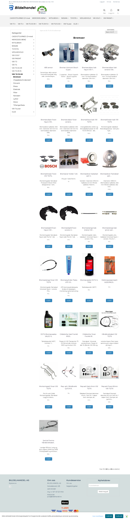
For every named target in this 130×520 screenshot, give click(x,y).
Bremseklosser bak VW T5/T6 (109, 121)
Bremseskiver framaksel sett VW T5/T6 (109, 175)
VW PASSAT (16, 58)
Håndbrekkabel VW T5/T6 (109, 338)
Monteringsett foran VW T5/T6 (48, 390)
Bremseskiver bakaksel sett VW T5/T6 (89, 175)
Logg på (102, 1)
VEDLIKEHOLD (17, 52)
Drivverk (16, 83)
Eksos (15, 86)
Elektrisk (16, 89)
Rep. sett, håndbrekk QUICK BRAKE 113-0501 (69, 390)
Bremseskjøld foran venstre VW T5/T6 (68, 229)
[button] (42, 10)
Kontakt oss (116, 1)
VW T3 (14, 62)
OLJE (14, 112)
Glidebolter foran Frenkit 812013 (89, 338)
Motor (15, 102)
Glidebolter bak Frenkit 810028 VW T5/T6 (69, 338)
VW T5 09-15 (16, 71)
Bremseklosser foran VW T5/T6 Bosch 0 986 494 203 (48, 176)
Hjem (42, 30)
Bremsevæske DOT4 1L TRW (89, 283)
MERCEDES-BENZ (19, 40)
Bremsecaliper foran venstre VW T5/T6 (69, 121)
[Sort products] (111, 32)
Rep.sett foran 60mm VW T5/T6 (109, 390)
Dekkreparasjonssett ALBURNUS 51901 (109, 283)
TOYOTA (15, 49)
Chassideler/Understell (22, 80)
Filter (15, 92)
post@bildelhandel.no (54, 501)
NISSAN (15, 46)
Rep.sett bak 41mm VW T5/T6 (89, 390)
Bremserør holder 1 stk (69, 174)
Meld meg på (103, 496)
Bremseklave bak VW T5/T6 (89, 121)
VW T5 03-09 (17, 68)
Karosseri (16, 96)
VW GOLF (15, 55)
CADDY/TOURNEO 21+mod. (22, 36)
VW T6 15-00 (17, 74)
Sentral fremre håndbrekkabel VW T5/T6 (48, 445)
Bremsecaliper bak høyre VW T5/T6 (89, 69)
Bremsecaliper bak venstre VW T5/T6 (109, 69)
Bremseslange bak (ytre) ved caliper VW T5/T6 (109, 230)
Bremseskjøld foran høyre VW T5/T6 (48, 229)
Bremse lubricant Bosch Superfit (69, 69)
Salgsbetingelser (72, 490)
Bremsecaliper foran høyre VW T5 (48, 121)
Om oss (109, 1)
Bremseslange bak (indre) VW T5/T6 (89, 229)
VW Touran (16, 109)
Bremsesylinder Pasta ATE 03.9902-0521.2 (69, 283)
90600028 (50, 499)
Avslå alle (109, 516)
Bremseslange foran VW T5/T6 (48, 283)
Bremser (17, 77)
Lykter (15, 99)
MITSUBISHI (16, 43)
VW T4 (14, 65)
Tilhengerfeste (19, 105)
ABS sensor (48, 68)
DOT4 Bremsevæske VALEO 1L (48, 338)
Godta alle (119, 516)
